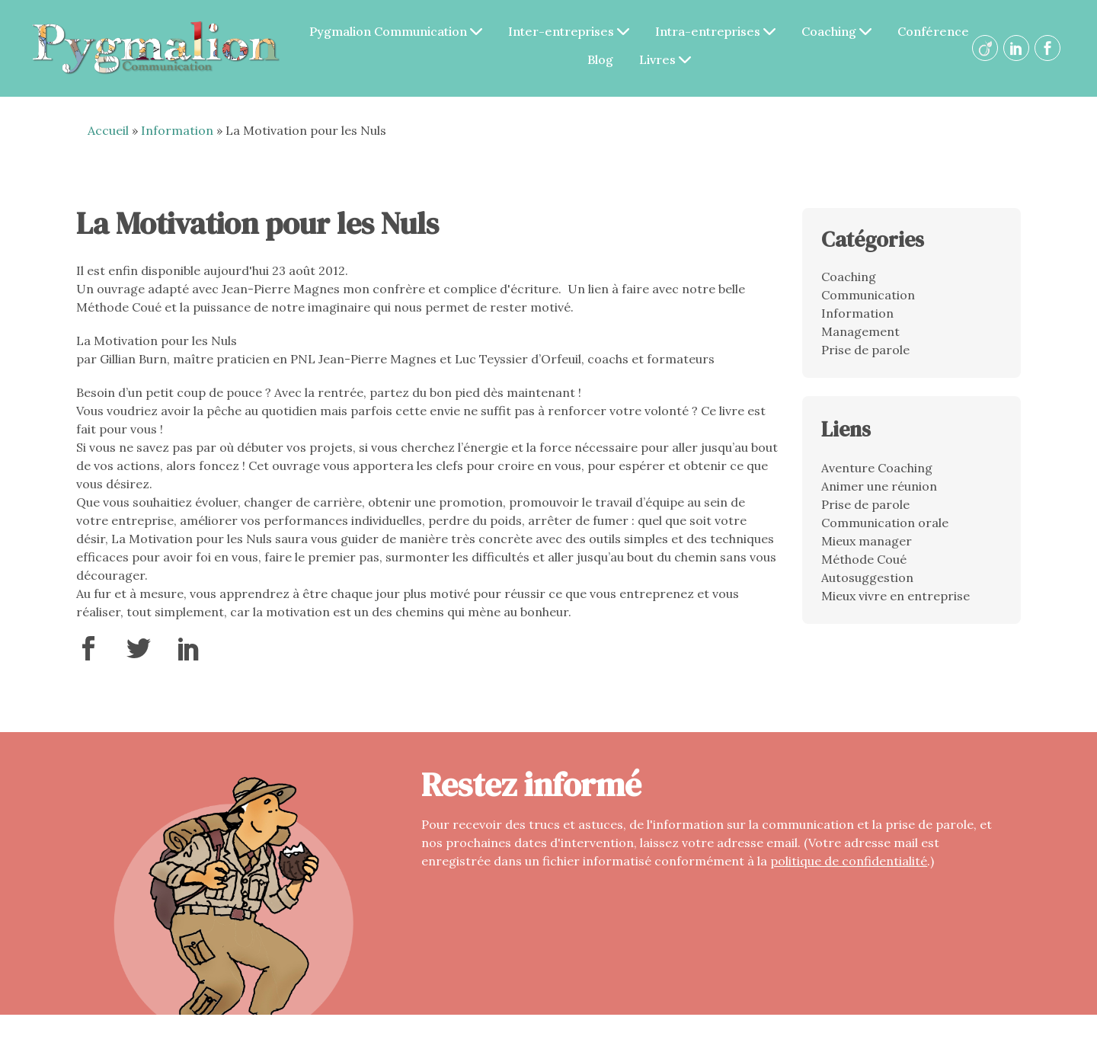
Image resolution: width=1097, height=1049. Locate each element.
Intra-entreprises (715, 31)
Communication (868, 294)
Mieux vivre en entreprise (895, 595)
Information (177, 130)
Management (860, 331)
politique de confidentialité (848, 860)
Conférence (933, 31)
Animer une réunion (879, 486)
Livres (665, 59)
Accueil (108, 130)
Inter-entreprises (568, 31)
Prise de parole (865, 349)
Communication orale (884, 522)
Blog (600, 59)
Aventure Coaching (876, 467)
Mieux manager (866, 540)
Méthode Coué (864, 559)
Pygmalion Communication (395, 31)
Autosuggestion (867, 577)
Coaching (836, 31)
